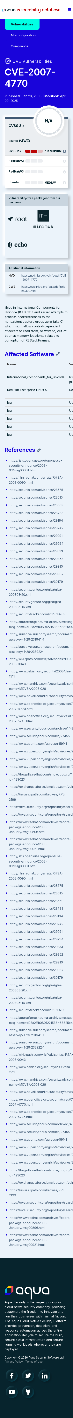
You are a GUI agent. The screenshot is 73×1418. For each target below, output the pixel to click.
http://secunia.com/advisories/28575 (36, 490)
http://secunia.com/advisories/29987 (36, 574)
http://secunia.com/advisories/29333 (36, 551)
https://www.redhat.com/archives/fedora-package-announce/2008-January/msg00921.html (40, 844)
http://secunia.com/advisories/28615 (36, 497)
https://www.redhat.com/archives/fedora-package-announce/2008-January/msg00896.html (40, 827)
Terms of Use (34, 1361)
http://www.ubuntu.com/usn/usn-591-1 (38, 744)
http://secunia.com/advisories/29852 (36, 559)
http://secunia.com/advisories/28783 (36, 513)
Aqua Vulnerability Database (31, 10)
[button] (69, 9)
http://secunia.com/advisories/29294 (36, 543)
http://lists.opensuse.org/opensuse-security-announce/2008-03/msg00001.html (35, 465)
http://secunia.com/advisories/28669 (36, 505)
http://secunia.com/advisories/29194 (36, 520)
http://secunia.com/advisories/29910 (36, 566)
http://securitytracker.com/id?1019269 (37, 614)
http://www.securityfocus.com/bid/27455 (40, 736)
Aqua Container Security (27, 1293)
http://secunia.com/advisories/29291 (36, 536)
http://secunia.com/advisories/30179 (36, 582)
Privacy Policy (14, 1361)
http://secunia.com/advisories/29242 (36, 528)
